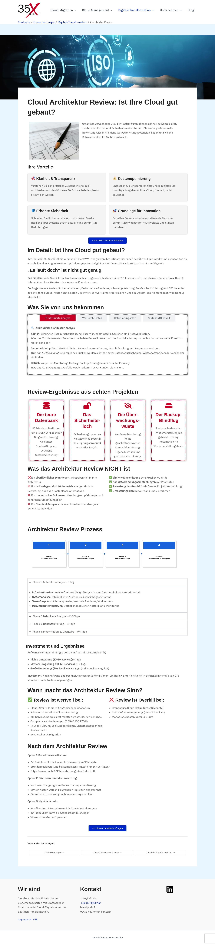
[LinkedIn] (169, 889)
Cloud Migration (63, 10)
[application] (74, 10)
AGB (36, 919)
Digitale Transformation (136, 10)
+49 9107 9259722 (92, 903)
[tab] (58, 318)
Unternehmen (171, 10)
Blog (191, 10)
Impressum (25, 919)
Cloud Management (97, 10)
